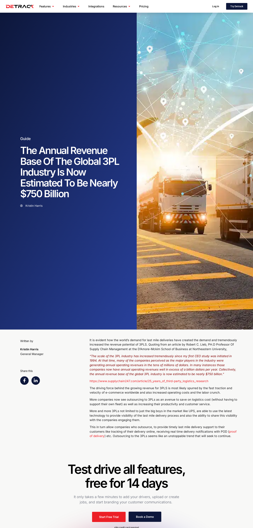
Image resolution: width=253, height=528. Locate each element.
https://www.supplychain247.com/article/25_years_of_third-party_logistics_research (149, 381)
